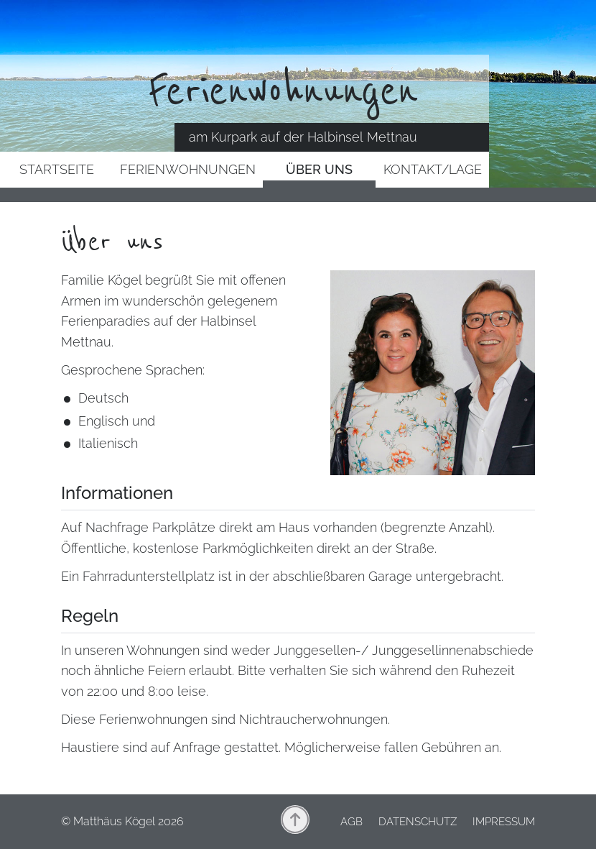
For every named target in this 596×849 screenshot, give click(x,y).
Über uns (319, 169)
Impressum (503, 821)
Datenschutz (417, 821)
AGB (351, 821)
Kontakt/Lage (432, 169)
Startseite (56, 169)
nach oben (295, 819)
